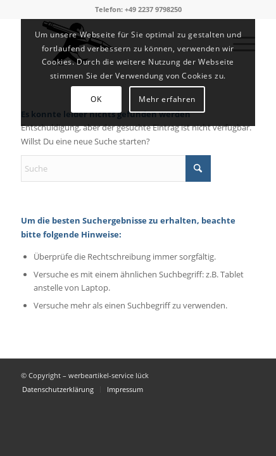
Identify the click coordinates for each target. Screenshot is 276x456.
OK (96, 99)
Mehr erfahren (167, 99)
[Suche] (116, 168)
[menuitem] (58, 389)
